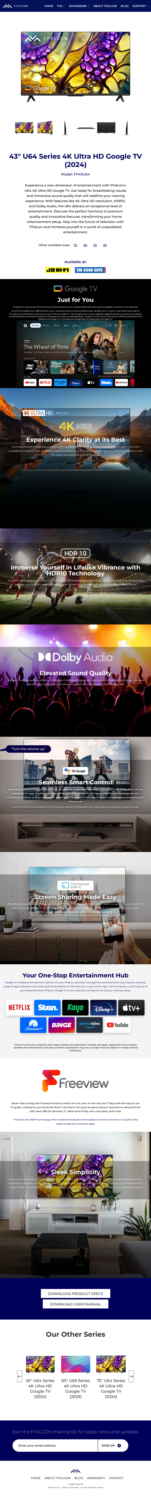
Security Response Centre (91, 1488)
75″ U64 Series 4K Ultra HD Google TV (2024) (111, 1388)
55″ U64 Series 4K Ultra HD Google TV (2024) (40, 1388)
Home (48, 6)
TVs (59, 6)
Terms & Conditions (70, 1488)
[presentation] (19, 1376)
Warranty (96, 1478)
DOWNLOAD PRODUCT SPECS (75, 1294)
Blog (125, 6)
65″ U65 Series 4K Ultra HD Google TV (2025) (75, 1388)
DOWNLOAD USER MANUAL (75, 1304)
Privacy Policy (54, 1488)
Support (139, 6)
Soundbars (78, 6)
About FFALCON (105, 6)
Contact (116, 1478)
